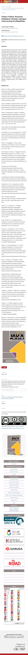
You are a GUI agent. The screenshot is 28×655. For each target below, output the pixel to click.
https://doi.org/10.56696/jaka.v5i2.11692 (14, 36)
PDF (5, 367)
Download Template (14, 510)
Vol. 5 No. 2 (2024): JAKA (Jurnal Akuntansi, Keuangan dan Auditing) (13, 9)
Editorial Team (14, 469)
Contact (14, 474)
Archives (8, 6)
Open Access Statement (14, 492)
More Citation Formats (8, 389)
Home (3, 6)
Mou (14, 503)
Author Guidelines (14, 509)
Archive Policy (14, 490)
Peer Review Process (14, 482)
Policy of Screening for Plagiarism (14, 495)
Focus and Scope (14, 479)
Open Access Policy (14, 487)
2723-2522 (14, 464)
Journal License (14, 497)
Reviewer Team (14, 471)
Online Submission (14, 507)
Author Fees (14, 500)
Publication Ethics (14, 484)
